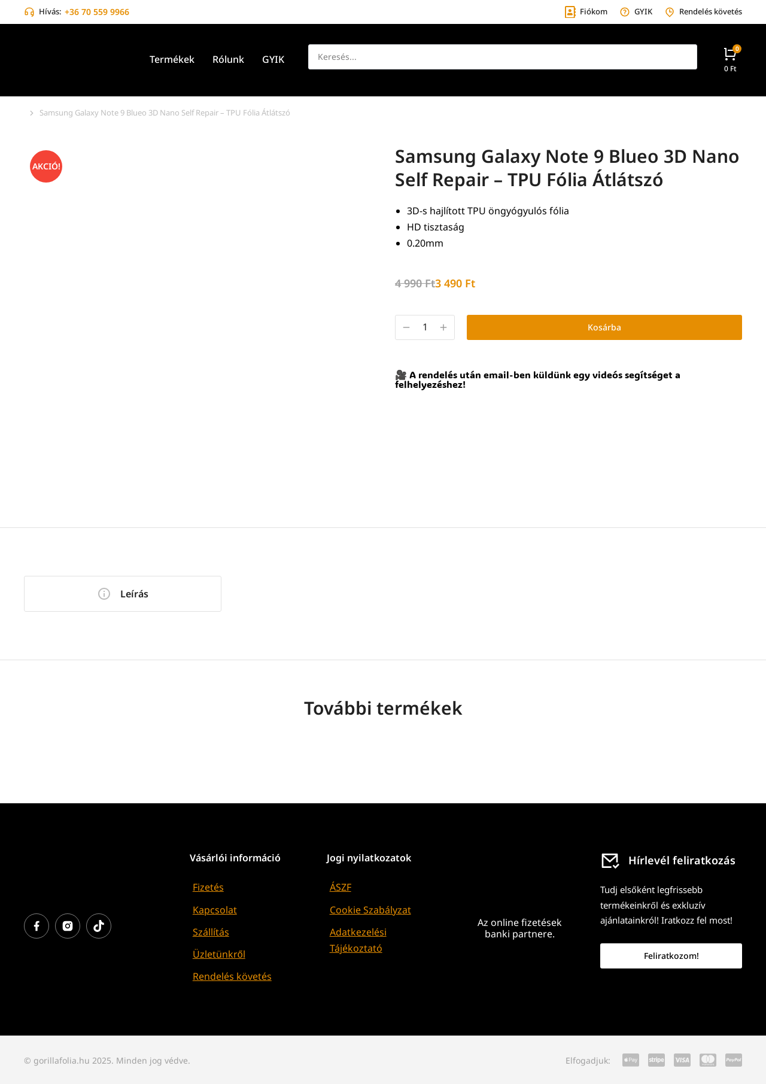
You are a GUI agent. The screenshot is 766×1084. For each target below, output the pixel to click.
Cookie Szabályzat (370, 909)
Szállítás (211, 932)
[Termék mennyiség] (424, 327)
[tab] (122, 594)
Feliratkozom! (671, 955)
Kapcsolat (215, 909)
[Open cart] (730, 59)
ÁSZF (340, 887)
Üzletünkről (219, 954)
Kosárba (604, 327)
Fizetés (208, 887)
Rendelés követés (232, 976)
